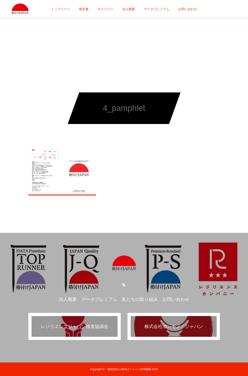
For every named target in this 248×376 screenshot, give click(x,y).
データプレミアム (156, 9)
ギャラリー (105, 9)
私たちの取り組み (140, 299)
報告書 (84, 9)
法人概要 (128, 9)
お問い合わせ (187, 9)
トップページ (60, 9)
